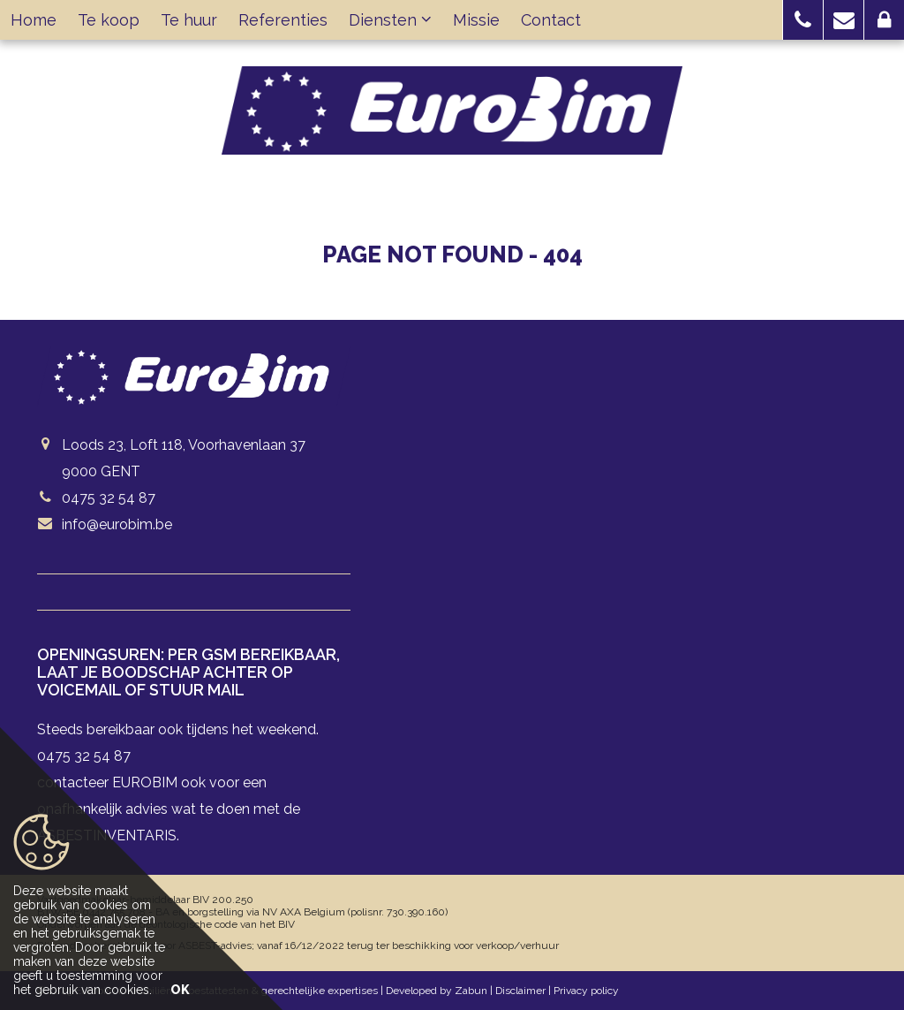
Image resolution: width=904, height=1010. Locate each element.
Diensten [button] (390, 20)
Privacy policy (586, 990)
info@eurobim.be (117, 524)
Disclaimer (520, 990)
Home (33, 20)
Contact (551, 20)
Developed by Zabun (436, 990)
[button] (803, 20)
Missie (476, 20)
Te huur (189, 20)
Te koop (108, 20)
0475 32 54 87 (108, 498)
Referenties (283, 20)
